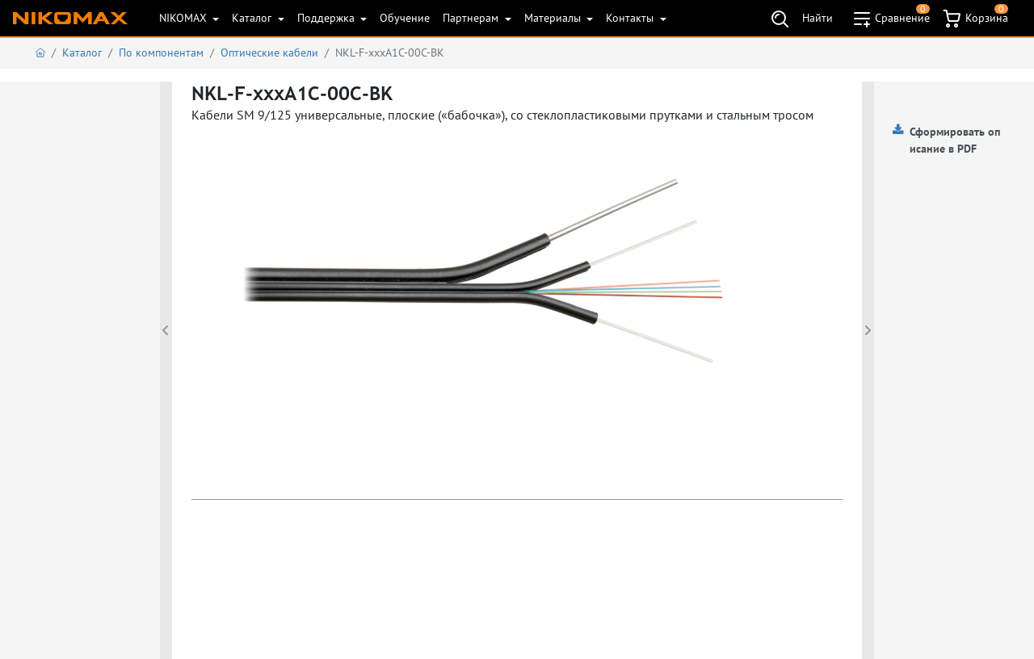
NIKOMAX (184, 17)
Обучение (405, 17)
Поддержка (327, 17)
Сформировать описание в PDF (955, 140)
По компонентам (161, 52)
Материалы (554, 17)
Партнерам (472, 17)
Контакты (631, 17)
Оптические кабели (269, 52)
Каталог (253, 17)
